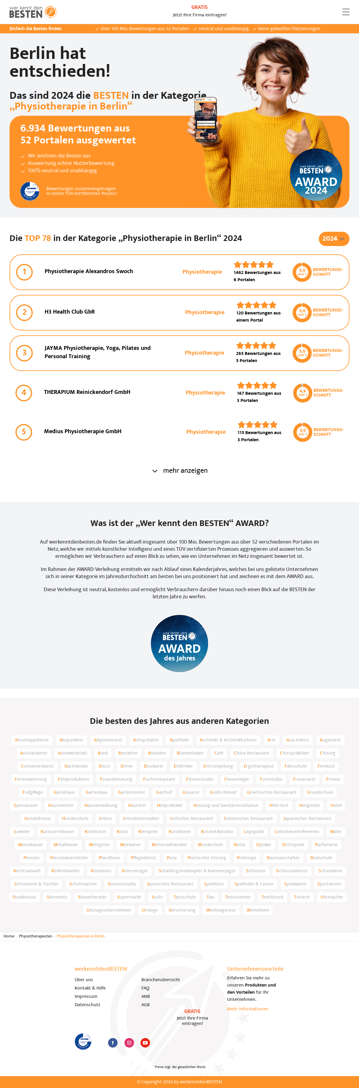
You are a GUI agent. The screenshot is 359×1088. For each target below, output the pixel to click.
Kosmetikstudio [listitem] (217, 831)
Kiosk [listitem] (122, 831)
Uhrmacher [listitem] (332, 897)
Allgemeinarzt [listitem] (108, 740)
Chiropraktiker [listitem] (294, 753)
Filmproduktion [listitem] (73, 779)
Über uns (84, 980)
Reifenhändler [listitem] (65, 871)
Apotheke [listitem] (179, 740)
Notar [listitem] (240, 845)
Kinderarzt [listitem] (95, 831)
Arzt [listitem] (271, 740)
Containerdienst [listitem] (37, 766)
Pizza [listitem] (172, 858)
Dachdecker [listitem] (76, 766)
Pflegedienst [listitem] (143, 858)
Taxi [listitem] (210, 897)
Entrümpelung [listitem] (218, 766)
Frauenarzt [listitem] (304, 779)
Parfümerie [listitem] (326, 845)
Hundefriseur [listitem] (37, 818)
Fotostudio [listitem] (271, 779)
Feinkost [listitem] (326, 766)
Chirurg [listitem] (327, 753)
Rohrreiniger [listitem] (135, 871)
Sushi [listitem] (157, 897)
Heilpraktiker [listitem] (170, 805)
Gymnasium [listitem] (26, 805)
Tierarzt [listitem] (302, 897)
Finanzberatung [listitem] (116, 779)
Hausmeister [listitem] (61, 805)
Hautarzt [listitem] (137, 805)
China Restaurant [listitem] (251, 753)
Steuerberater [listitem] (92, 897)
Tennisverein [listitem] (238, 897)
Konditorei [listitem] (180, 831)
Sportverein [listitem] (329, 884)
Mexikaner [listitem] (130, 845)
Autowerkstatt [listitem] (72, 753)
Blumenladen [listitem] (190, 753)
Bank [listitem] (103, 753)
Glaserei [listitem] (191, 792)
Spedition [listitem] (214, 884)
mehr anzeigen (179, 471)
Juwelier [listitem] (22, 831)
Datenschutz (87, 1005)
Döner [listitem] (127, 766)
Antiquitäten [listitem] (146, 740)
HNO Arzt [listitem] (278, 805)
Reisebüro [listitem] (101, 871)
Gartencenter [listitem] (131, 792)
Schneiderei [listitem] (330, 871)
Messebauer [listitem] (30, 845)
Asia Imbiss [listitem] (297, 740)
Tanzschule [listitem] (185, 897)
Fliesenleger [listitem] (236, 779)
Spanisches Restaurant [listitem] (170, 884)
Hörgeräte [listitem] (309, 805)
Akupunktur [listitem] (71, 740)
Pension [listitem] (32, 858)
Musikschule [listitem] (210, 845)
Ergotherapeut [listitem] (259, 766)
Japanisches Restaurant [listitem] (307, 818)
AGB (145, 1005)
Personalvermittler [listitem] (69, 858)
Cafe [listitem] (218, 753)
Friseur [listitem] (333, 779)
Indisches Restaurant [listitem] (191, 818)
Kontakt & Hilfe (90, 988)
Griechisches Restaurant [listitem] (271, 792)
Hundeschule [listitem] (75, 818)
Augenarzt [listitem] (330, 740)
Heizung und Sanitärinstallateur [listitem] (226, 805)
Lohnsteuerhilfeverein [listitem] (297, 831)
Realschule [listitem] (321, 858)
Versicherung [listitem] (182, 910)
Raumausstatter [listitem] (283, 858)
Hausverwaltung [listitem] (101, 805)
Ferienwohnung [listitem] (31, 779)
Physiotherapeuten (35, 936)
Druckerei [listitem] (153, 766)
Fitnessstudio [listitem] (200, 779)
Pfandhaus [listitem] (109, 858)
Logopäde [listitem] (254, 831)
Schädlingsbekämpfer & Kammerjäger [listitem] (197, 871)
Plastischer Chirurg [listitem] (207, 858)
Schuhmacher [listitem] (83, 884)
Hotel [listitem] (336, 805)
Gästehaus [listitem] (64, 792)
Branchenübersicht (160, 980)
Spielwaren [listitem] (295, 884)
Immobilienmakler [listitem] (141, 818)
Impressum (86, 996)
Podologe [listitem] (246, 858)
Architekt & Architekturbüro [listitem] (228, 740)
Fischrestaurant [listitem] (159, 779)
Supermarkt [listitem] (129, 897)
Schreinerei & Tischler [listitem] (36, 884)
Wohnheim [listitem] (258, 910)
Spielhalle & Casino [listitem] (254, 884)
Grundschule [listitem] (320, 792)
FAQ (145, 988)
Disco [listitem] (104, 766)
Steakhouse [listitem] (24, 897)
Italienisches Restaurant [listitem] (248, 818)
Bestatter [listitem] (128, 753)
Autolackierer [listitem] (33, 753)
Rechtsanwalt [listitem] (27, 871)
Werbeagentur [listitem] (221, 910)
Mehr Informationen (248, 1009)
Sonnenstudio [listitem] (122, 884)
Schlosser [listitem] (256, 871)
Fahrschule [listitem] (296, 766)
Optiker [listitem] (263, 845)
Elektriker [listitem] (183, 766)
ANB (145, 996)
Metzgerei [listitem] (99, 845)
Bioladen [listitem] (157, 753)
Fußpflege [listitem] (33, 792)
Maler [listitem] (336, 831)
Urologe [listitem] (150, 910)
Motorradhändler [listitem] (169, 845)
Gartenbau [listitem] (96, 792)
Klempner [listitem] (148, 831)
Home (9, 936)
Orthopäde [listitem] (293, 845)
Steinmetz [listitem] (57, 897)
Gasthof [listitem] (164, 792)
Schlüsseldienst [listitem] (292, 871)
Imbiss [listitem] (105, 818)
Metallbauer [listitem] (66, 845)
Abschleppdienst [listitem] (32, 740)
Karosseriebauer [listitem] (57, 831)
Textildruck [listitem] (272, 897)
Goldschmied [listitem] (223, 792)
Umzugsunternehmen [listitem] (109, 910)
